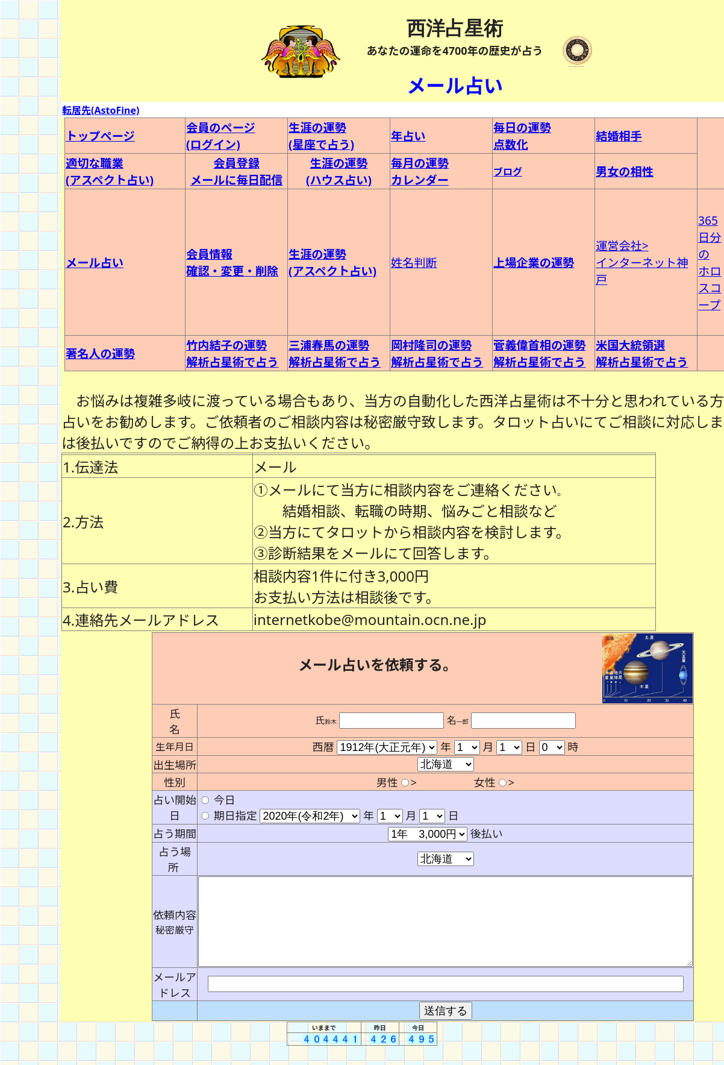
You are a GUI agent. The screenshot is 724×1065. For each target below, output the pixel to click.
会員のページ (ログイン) (220, 135)
